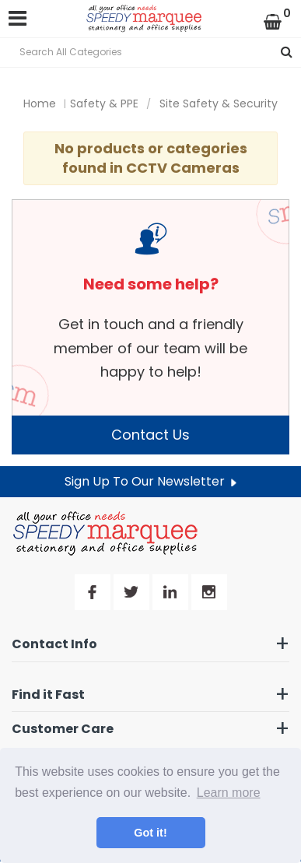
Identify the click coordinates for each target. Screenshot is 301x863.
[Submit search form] (286, 52)
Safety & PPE (104, 103)
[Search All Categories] (150, 52)
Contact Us (150, 434)
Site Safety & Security (218, 103)
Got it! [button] (150, 832)
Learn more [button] (229, 792)
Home (39, 103)
